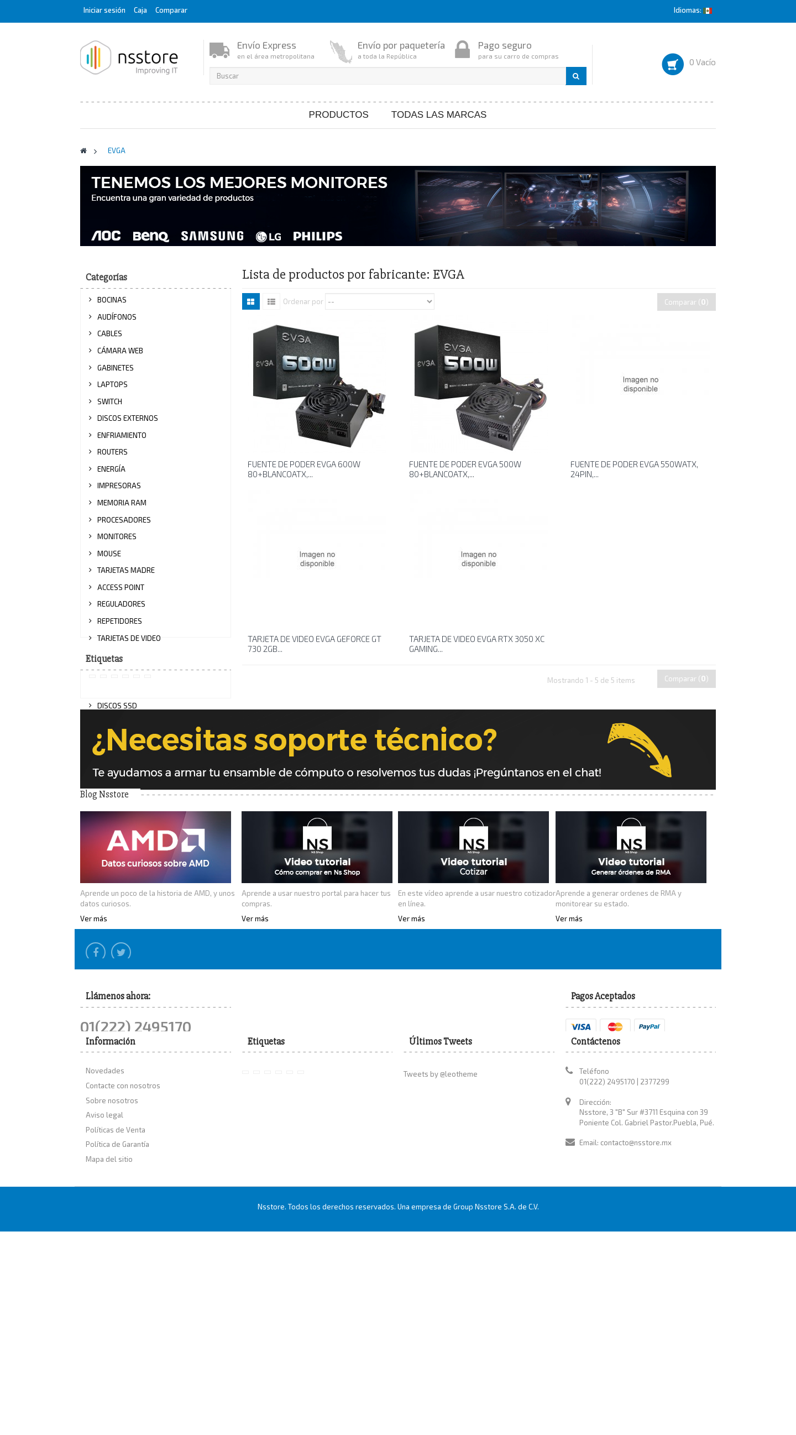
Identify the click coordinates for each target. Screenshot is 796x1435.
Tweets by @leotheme (441, 1270)
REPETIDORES (119, 626)
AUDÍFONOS (117, 321)
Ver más (93, 1070)
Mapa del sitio (109, 1354)
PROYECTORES (120, 761)
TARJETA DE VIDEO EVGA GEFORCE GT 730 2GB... (314, 644)
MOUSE (109, 558)
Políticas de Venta (115, 1325)
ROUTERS (112, 457)
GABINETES (115, 372)
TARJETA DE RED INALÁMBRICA (147, 676)
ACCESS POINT (120, 592)
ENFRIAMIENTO (121, 440)
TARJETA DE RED (123, 660)
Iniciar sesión (105, 10)
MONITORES (117, 542)
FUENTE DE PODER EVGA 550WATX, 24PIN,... (634, 469)
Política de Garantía (117, 1339)
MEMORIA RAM (121, 508)
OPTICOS (111, 744)
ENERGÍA (111, 473)
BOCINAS (112, 305)
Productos (339, 114)
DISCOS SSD (117, 710)
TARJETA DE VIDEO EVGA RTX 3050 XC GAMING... (476, 644)
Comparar (171, 10)
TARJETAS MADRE (126, 575)
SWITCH (109, 406)
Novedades (105, 1266)
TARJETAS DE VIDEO (129, 643)
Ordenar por (303, 300)
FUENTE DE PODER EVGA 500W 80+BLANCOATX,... (465, 469)
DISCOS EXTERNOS (127, 423)
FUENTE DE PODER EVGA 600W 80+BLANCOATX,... (304, 469)
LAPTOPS (112, 389)
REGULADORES (121, 609)
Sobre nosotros (112, 1296)
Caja (140, 10)
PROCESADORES (124, 524)
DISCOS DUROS (121, 727)
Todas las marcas (439, 114)
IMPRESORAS (119, 491)
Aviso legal (104, 1310)
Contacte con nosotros (123, 1281)
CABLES (109, 339)
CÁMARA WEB (120, 356)
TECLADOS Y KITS (125, 694)
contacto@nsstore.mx (636, 1338)
